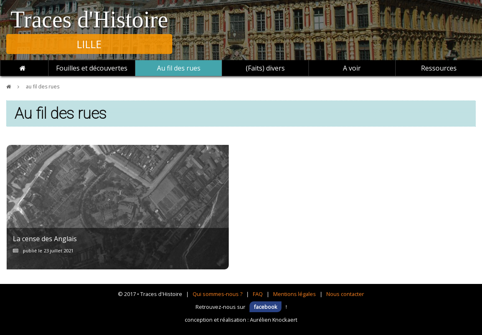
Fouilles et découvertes (91, 68)
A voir (352, 68)
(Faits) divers (265, 68)
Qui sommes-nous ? (217, 294)
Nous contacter (345, 294)
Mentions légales (294, 294)
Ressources (439, 68)
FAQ (258, 294)
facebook (265, 307)
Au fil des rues (179, 68)
